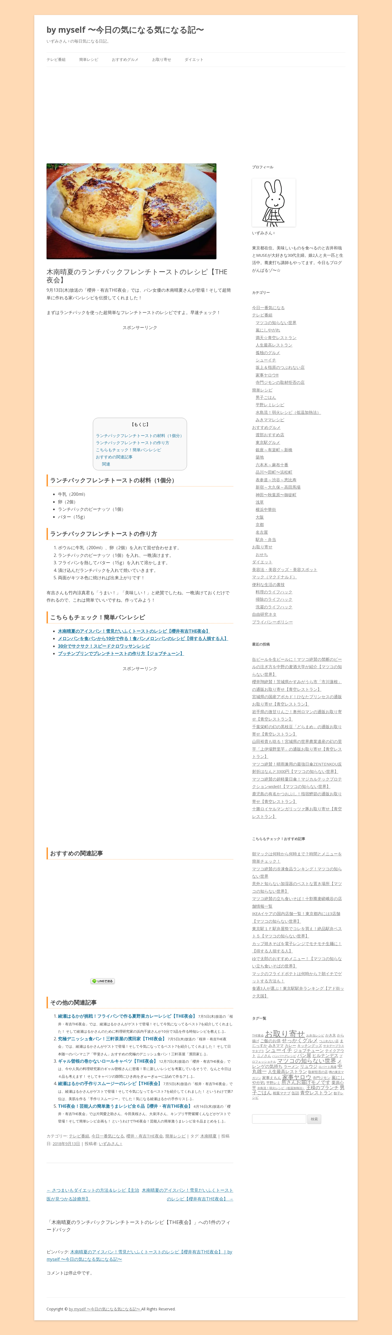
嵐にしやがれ (268, 330)
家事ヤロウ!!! (267, 375)
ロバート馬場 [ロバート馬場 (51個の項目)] (327, 1067)
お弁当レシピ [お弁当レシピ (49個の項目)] (315, 1035)
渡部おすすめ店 (270, 434)
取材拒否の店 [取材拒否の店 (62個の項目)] (318, 1072)
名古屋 (262, 532)
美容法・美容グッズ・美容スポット (284, 569)
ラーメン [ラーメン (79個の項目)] (291, 1066)
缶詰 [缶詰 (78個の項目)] (295, 1092)
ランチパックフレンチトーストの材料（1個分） (140, 435)
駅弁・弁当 (266, 539)
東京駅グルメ (268, 442)
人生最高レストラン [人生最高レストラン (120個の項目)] (287, 1071)
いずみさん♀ (110, 1143)
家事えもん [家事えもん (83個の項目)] (271, 1077)
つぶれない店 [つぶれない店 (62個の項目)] (329, 1041)
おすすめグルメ (125, 59)
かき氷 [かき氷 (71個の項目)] (330, 1035)
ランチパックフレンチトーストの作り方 (132, 442)
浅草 (260, 502)
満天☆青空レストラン (276, 337)
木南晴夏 (208, 1136)
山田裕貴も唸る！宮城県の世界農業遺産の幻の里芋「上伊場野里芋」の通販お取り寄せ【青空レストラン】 (297, 749)
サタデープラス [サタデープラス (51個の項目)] (333, 1046)
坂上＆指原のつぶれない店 (280, 367)
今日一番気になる (107, 1136)
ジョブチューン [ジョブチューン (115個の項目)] (308, 1050)
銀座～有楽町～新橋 (274, 449)
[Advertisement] (196, 108)
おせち (262, 554)
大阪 (260, 517)
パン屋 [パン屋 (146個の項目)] (304, 1055)
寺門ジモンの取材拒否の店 (280, 382)
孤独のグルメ (268, 352)
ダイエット (194, 59)
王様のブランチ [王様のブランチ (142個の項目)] (322, 1087)
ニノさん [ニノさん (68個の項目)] (264, 1055)
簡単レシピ (88, 59)
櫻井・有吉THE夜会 (144, 1136)
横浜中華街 (266, 509)
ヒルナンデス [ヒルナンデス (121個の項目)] (325, 1055)
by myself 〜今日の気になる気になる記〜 (125, 29)
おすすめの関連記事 (114, 456)
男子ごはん (266, 397)
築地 (260, 457)
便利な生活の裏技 (268, 584)
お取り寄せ (161, 59)
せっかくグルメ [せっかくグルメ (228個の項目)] (300, 1040)
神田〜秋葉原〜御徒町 (276, 494)
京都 (260, 524)
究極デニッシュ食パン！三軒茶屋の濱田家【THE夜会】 (113, 1039)
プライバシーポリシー (272, 622)
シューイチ (266, 360)
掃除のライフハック (274, 599)
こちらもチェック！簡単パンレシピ (128, 449)
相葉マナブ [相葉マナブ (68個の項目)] (281, 1093)
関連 (106, 464)
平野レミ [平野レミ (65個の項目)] (273, 1082)
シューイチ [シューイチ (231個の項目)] (278, 1050)
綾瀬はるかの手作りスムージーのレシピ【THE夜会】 (110, 1083)
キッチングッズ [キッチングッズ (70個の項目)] (309, 1045)
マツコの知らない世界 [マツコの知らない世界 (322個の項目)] (306, 1060)
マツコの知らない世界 (276, 322)
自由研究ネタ (264, 614)
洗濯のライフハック (274, 607)
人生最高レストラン (274, 345)
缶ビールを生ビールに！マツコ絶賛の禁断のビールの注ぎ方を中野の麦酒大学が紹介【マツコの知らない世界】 (297, 666)
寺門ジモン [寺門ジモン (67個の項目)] (321, 1077)
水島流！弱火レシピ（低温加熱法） (288, 412)
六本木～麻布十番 (272, 464)
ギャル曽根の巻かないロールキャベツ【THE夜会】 (108, 1061)
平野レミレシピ (270, 404)
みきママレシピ (270, 419)
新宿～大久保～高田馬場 (278, 487)
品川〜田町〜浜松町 (274, 472)
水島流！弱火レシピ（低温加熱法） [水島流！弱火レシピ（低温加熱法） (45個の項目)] (281, 1088)
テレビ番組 (56, 59)
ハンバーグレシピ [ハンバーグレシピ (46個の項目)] (284, 1056)
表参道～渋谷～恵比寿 (276, 479)
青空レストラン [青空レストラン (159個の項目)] (316, 1092)
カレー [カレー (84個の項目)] (290, 1045)
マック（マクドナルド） (274, 577)
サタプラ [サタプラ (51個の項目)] (258, 1051)
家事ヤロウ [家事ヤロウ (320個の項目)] (297, 1077)
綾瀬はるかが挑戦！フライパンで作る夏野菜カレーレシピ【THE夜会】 (128, 1016)
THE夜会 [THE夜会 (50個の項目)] (258, 1035)
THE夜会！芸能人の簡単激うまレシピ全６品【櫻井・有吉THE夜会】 (126, 1106)
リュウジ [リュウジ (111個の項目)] (308, 1066)
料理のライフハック (274, 592)
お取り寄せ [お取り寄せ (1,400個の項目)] (285, 1033)
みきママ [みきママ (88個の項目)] (276, 1045)
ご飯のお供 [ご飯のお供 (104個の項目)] (270, 1040)
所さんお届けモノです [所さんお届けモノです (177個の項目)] (305, 1082)
